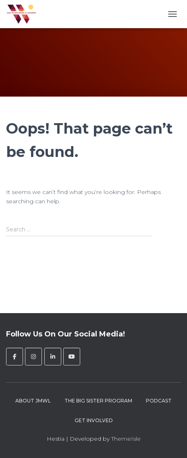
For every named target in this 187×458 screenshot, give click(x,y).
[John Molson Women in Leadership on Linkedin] (52, 356)
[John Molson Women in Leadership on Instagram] (33, 356)
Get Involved (94, 420)
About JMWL (33, 401)
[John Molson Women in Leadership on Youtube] (71, 356)
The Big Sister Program (98, 401)
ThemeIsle (126, 438)
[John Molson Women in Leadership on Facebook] (14, 356)
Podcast (159, 401)
